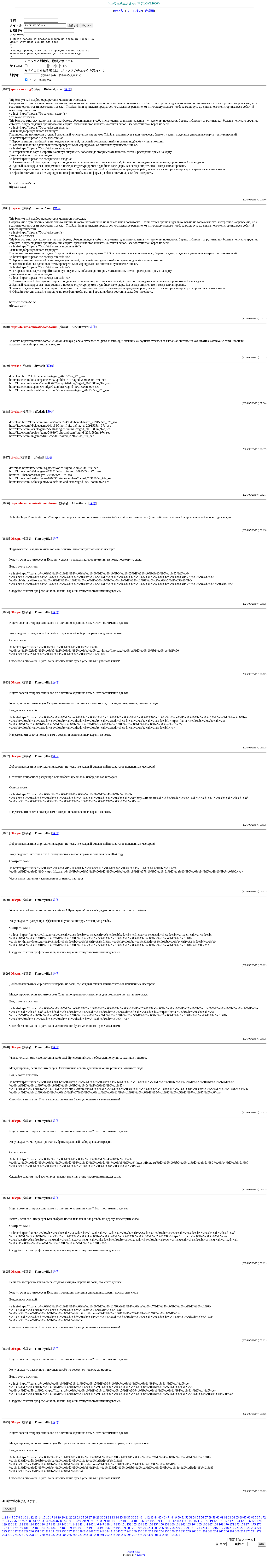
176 (259, 1528)
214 (204, 1532)
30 (101, 1521)
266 (226, 1535)
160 (172, 1528)
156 (150, 1528)
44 (155, 1521)
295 (123, 1539)
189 (69, 1532)
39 (136, 1521)
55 (198, 1521)
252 (150, 1535)
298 (139, 1539)
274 (10, 1539)
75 (11, 1525)
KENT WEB (134, 1555)
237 (69, 1535)
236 (64, 1535)
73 (3, 1525)
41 (144, 1521)
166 (204, 1528)
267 (232, 1535)
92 (77, 1525)
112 (173, 1525)
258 (183, 1535)
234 (53, 1535)
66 (240, 1521)
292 (107, 1539)
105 (136, 1525)
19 (59, 1521)
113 (179, 1525)
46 (163, 1521)
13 (36, 1521)
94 (84, 1525)
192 (85, 1532)
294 (118, 1539)
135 (37, 1528)
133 (26, 1528)
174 (248, 1528)
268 (237, 1535)
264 (215, 1535)
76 (15, 1525)
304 (172, 1539)
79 (26, 1525)
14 (39, 1521)
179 (15, 1532)
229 (26, 1535)
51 (182, 1521)
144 (85, 1528)
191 (80, 1532)
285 (69, 1539)
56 (202, 1521)
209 (177, 1532)
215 (210, 1532)
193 (91, 1532)
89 (65, 1525)
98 (100, 1525)
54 (194, 1521)
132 (20, 1528)
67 (244, 1521)
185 (47, 1532)
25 (82, 1521)
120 (215, 1525)
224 (258, 1532)
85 (50, 1525)
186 (53, 1532)
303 (167, 1539)
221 (242, 1532)
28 (94, 1521)
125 (243, 1525)
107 (146, 1525)
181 (26, 1532)
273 (4, 1539)
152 (129, 1528)
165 (199, 1528)
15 (43, 1521)
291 (102, 1539)
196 (107, 1532)
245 (112, 1535)
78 (23, 1525)
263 (210, 1535)
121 (221, 1525)
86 (53, 1525)
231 (37, 1535)
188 (64, 1532)
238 (75, 1535)
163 (188, 1528)
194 (96, 1532)
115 (189, 1525)
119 (210, 1525)
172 (237, 1528)
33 (113, 1521)
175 (253, 1528)
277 (26, 1539)
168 (215, 1528)
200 (129, 1532)
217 (220, 1532)
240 (85, 1535)
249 (134, 1535)
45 (159, 1521)
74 (7, 1525)
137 (47, 1528)
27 (90, 1521)
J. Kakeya (140, 1558)
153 (134, 1528)
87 (57, 1525)
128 (259, 1525)
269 (242, 1535)
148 (107, 1528)
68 (248, 1521)
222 (248, 1532)
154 (139, 1528)
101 (114, 1525)
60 (217, 1521)
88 (61, 1525)
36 (124, 1521)
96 (92, 1525)
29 (97, 1521)
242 (96, 1535)
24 (78, 1521)
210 (183, 1532)
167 (210, 1528)
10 (24, 1521)
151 (123, 1528)
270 (248, 1535)
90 (69, 1525)
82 (38, 1525)
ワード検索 (134, 11)
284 (64, 1539)
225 (4, 1535)
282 (53, 1539)
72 (264, 1521)
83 (42, 1525)
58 (210, 1521)
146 (96, 1528)
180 (20, 1532)
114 (184, 1525)
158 (161, 1528)
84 (46, 1525)
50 (179, 1521)
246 (118, 1535)
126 (248, 1525)
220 (237, 1532)
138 (53, 1528)
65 (237, 1521)
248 (129, 1535)
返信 (67, 93)
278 (31, 1539)
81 (34, 1525)
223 (253, 1532)
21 (66, 1521)
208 (172, 1532)
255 (167, 1535)
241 (91, 1535)
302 (161, 1539)
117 (200, 1525)
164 (194, 1528)
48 (171, 1521)
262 (204, 1535)
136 (42, 1528)
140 (64, 1528)
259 (188, 1535)
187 (58, 1532)
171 (232, 1528)
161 (177, 1528)
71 (260, 1521)
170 (226, 1528)
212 (193, 1532)
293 (112, 1539)
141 (69, 1528)
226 (10, 1535)
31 (105, 1521)
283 (58, 1539)
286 (75, 1539)
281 (47, 1539)
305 (177, 1539)
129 (4, 1528)
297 (134, 1539)
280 (42, 1539)
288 (85, 1539)
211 (188, 1532)
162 (183, 1528)
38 (132, 1521)
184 (42, 1532)
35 (121, 1521)
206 (161, 1532)
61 (221, 1521)
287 (80, 1539)
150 (118, 1528)
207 (167, 1532)
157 (156, 1528)
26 (86, 1521)
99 (104, 1525)
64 (233, 1521)
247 (123, 1535)
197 (112, 1532)
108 (152, 1525)
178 (10, 1532)
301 (156, 1539)
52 (186, 1521)
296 (129, 1539)
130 (10, 1528)
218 (226, 1532)
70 (256, 1521)
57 (206, 1521)
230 (31, 1535)
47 (167, 1521)
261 (199, 1535)
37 (128, 1521)
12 (32, 1521)
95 (88, 1525)
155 (145, 1528)
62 (225, 1521)
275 (15, 1539)
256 (172, 1535)
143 (80, 1528)
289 (91, 1539)
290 (96, 1539)
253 (156, 1535)
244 (107, 1535)
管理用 (149, 11)
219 (231, 1532)
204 (150, 1532)
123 (232, 1525)
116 (194, 1525)
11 (28, 1521)
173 (242, 1528)
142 (75, 1528)
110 (163, 1525)
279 (37, 1539)
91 (73, 1525)
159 (167, 1528)
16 (47, 1521)
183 (37, 1532)
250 (139, 1535)
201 (134, 1532)
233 (47, 1535)
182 (31, 1532)
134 (31, 1528)
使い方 (118, 11)
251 (145, 1535)
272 (259, 1535)
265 (221, 1535)
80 (30, 1525)
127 (253, 1525)
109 (157, 1525)
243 (102, 1535)
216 (215, 1532)
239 (80, 1535)
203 (145, 1532)
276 (20, 1539)
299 (145, 1539)
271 (253, 1535)
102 (119, 1525)
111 (168, 1525)
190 (75, 1532)
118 (205, 1525)
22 (70, 1521)
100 (109, 1525)
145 (91, 1528)
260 (194, 1535)
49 (175, 1521)
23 (74, 1521)
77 (19, 1525)
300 (150, 1539)
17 (51, 1521)
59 (213, 1521)
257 (177, 1535)
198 (118, 1532)
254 (161, 1535)
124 (237, 1525)
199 (123, 1532)
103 (125, 1525)
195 (102, 1532)
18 (55, 1521)
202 (139, 1532)
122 (226, 1525)
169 (221, 1528)
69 (252, 1521)
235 (58, 1535)
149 (112, 1528)
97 (96, 1525)
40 (140, 1521)
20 (63, 1521)
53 (190, 1521)
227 (15, 1535)
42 (148, 1521)
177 (4, 1532)
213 (199, 1532)
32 (109, 1521)
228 (20, 1535)
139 (58, 1528)
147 (102, 1528)
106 (141, 1525)
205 (156, 1532)
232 (42, 1535)
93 (81, 1525)
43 (152, 1521)
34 (117, 1521)
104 (130, 1525)
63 (229, 1521)
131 (15, 1528)
